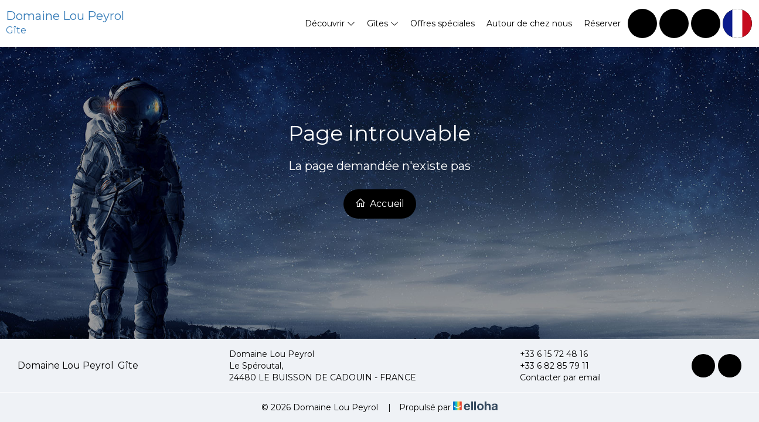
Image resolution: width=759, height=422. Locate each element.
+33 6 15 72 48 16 (547, 354)
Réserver (602, 23)
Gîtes (383, 23)
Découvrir (330, 23)
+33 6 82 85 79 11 (547, 365)
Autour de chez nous (529, 23)
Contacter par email (553, 377)
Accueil (379, 203)
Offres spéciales (442, 23)
